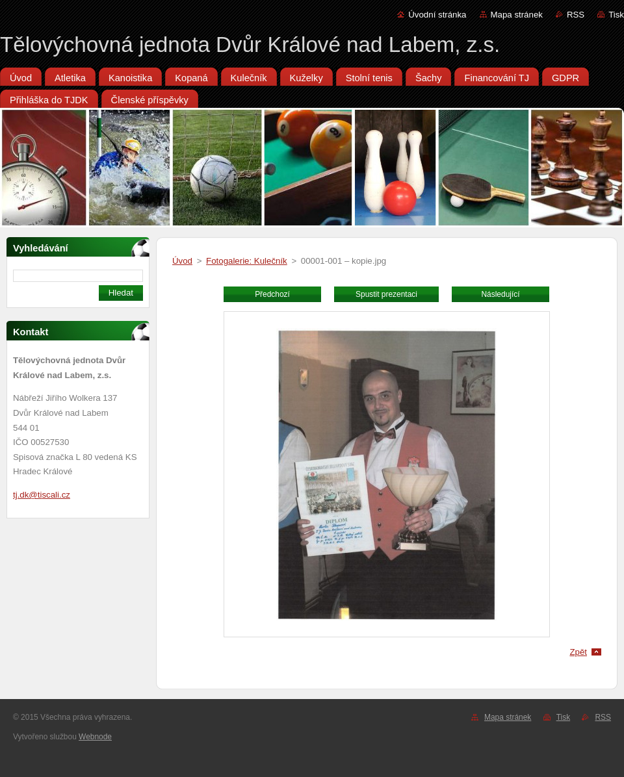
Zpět (578, 652)
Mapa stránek (517, 14)
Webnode (95, 736)
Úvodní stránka (437, 14)
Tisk (616, 14)
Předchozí (272, 294)
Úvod (182, 261)
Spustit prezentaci (386, 294)
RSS (575, 14)
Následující (500, 294)
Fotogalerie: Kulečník (246, 261)
